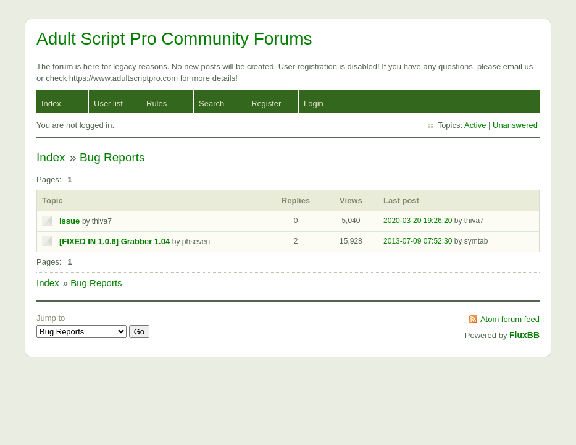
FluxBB (524, 335)
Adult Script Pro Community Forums (174, 38)
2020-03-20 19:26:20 (417, 220)
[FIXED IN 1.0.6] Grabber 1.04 (114, 241)
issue (69, 221)
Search (211, 103)
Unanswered (515, 125)
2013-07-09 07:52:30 (417, 241)
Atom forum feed (510, 319)
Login (313, 103)
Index (51, 103)
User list (108, 103)
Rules (156, 103)
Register (266, 103)
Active (475, 125)
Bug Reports (112, 157)
